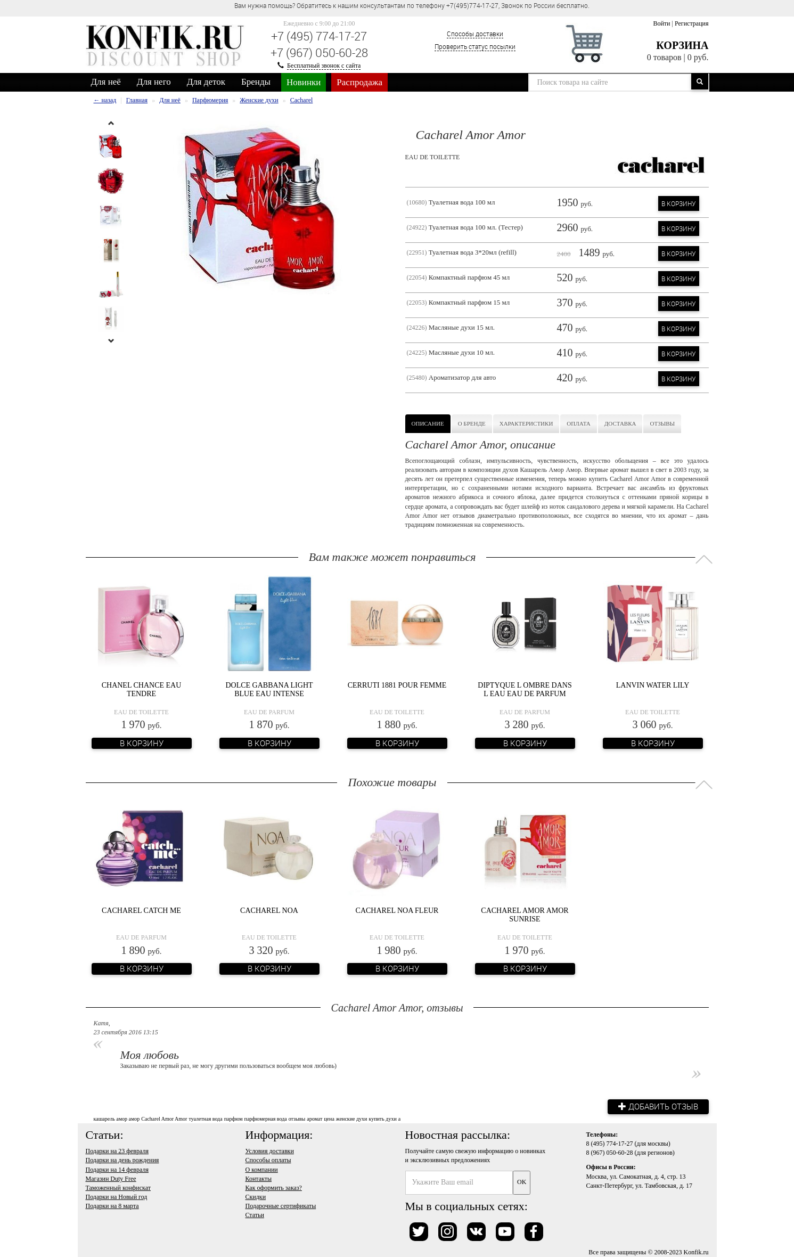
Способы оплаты (268, 1160)
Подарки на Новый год (117, 1197)
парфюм (233, 1119)
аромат (314, 1119)
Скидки (255, 1197)
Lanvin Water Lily (653, 685)
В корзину (678, 203)
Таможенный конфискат (118, 1187)
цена (329, 1119)
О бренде (472, 423)
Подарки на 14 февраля (117, 1169)
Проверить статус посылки (475, 46)
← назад (105, 100)
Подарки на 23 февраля (117, 1151)
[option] (111, 146)
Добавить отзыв (658, 1106)
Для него (154, 82)
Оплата (578, 423)
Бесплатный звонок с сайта (324, 65)
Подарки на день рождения (122, 1160)
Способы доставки (475, 33)
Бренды (256, 82)
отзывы (297, 1119)
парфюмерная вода (265, 1119)
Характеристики (526, 423)
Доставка (620, 423)
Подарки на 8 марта (112, 1206)
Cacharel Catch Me (141, 911)
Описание (428, 423)
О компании (261, 1169)
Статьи (254, 1215)
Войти (661, 23)
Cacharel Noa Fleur (397, 911)
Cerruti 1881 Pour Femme (397, 685)
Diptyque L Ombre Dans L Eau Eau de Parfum (524, 689)
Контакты (258, 1178)
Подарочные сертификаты (280, 1206)
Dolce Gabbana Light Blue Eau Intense (269, 689)
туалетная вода (205, 1119)
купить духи (382, 1119)
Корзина (682, 45)
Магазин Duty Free (111, 1178)
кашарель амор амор (117, 1119)
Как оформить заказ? (273, 1187)
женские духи (351, 1119)
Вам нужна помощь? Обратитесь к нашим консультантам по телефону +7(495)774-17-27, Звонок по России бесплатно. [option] (412, 5)
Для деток (206, 82)
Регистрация (692, 23)
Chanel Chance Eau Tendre (142, 689)
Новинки (304, 82)
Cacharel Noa (269, 911)
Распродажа (359, 82)
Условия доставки (269, 1151)
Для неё (106, 82)
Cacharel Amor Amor (164, 1119)
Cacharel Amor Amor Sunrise (524, 915)
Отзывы (662, 423)
